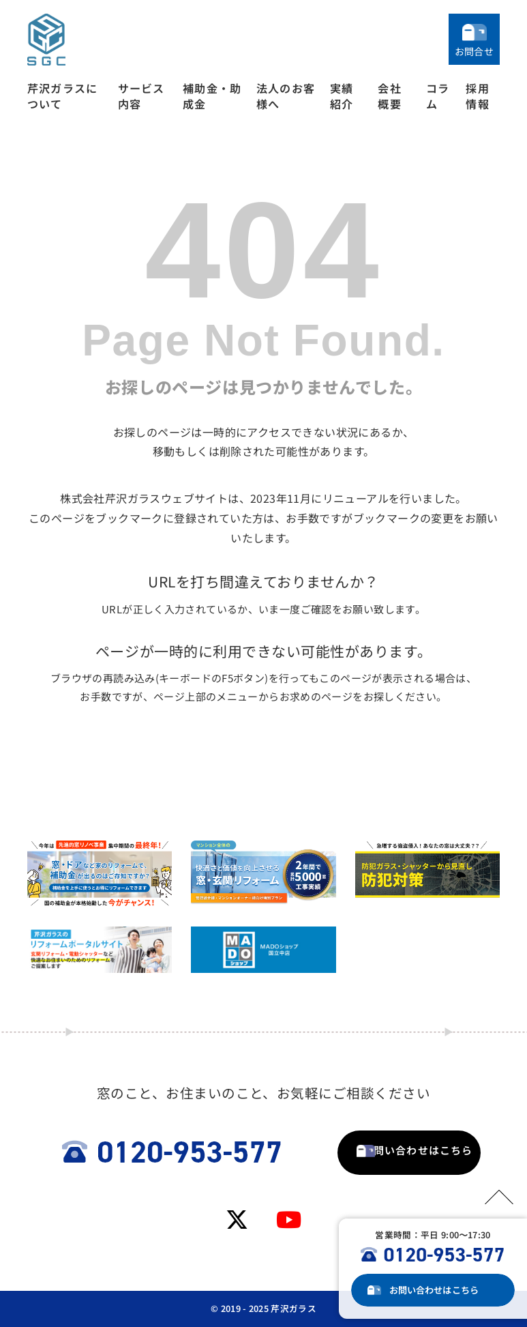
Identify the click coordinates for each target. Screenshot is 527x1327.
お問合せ (474, 51)
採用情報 (477, 96)
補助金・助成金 (212, 96)
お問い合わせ (442, 1290)
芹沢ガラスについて (62, 96)
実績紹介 (341, 96)
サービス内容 (141, 96)
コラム (437, 96)
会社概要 (389, 96)
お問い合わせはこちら (364, 1151)
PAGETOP (492, 1194)
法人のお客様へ (285, 96)
